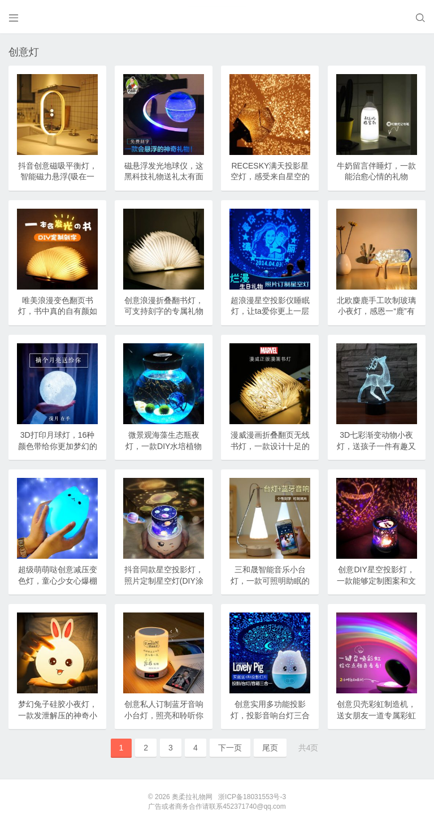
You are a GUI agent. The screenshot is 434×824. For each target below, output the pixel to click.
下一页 (230, 747)
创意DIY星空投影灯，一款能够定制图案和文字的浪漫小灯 (376, 580)
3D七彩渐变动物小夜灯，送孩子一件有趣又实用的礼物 (376, 445)
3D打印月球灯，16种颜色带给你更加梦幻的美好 (57, 445)
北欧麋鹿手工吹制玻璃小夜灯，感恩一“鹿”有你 (376, 311)
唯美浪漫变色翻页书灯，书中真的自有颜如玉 (57, 311)
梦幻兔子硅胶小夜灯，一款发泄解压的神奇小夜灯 (57, 715)
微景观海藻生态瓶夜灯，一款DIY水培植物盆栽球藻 (163, 445)
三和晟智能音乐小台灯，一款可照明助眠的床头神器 (270, 580)
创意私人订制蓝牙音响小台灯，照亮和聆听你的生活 (163, 715)
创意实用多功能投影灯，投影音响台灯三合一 (270, 715)
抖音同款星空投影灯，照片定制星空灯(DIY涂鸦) (163, 580)
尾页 (270, 747)
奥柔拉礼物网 (192, 797)
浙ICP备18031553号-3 (252, 797)
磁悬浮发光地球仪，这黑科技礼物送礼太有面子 (163, 176)
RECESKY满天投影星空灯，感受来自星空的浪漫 (270, 176)
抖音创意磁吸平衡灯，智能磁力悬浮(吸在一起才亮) (57, 176)
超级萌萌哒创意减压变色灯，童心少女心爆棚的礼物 (57, 580)
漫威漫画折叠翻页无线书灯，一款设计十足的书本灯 (270, 445)
